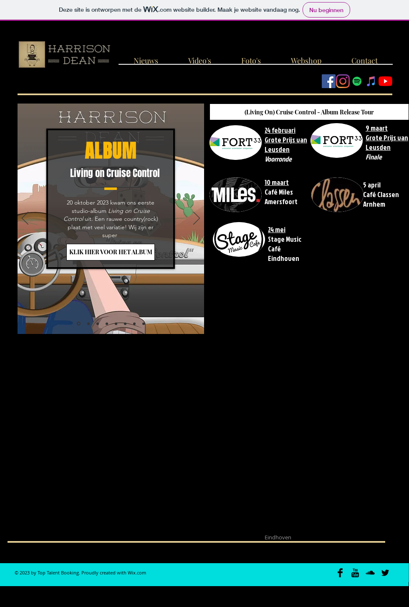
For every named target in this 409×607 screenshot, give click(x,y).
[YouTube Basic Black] (355, 572)
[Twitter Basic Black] (385, 572)
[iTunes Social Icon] (371, 81)
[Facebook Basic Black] (340, 572)
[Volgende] (196, 219)
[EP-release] (134, 323)
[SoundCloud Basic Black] (370, 572)
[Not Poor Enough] (143, 323)
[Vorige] (25, 219)
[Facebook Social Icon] (329, 81)
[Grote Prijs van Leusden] (88, 323)
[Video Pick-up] (97, 323)
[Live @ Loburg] (125, 323)
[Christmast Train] (116, 323)
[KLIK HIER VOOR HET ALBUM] (110, 252)
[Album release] (79, 324)
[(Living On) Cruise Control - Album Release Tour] (309, 112)
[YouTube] (385, 81)
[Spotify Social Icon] (357, 81)
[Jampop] (107, 323)
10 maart (277, 182)
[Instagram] (343, 81)
